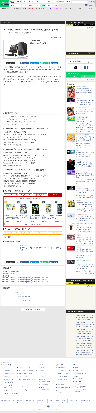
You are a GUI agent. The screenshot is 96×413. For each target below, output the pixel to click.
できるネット (6, 390)
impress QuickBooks (80, 373)
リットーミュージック (46, 367)
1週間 (84, 25)
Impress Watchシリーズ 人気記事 (81, 280)
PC (44, 8)
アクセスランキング (77, 22)
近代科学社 (42, 387)
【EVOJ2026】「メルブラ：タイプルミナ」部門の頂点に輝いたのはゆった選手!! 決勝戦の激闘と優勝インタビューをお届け (85, 347)
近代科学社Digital (45, 390)
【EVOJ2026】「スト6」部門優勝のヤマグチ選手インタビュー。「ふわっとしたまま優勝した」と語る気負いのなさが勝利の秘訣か (85, 326)
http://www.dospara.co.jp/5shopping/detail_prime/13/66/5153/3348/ (25, 277)
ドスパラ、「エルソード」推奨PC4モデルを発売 (22, 296)
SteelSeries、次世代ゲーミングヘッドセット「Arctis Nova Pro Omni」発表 (85, 191)
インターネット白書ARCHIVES (10, 393)
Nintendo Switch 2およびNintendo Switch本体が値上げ (84, 251)
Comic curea (78, 370)
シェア (25, 63)
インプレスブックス (24, 387)
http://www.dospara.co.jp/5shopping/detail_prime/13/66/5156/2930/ (25, 280)
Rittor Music (42, 365)
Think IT (4, 367)
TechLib (60, 393)
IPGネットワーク (77, 381)
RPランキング (73, 76)
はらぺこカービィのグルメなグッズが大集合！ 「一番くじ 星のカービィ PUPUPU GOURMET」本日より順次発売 (85, 141)
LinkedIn (55, 63)
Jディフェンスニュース (64, 370)
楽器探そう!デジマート (47, 370)
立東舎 (42, 376)
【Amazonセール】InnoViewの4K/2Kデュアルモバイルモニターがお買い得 (85, 112)
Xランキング (75, 74)
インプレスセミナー (24, 376)
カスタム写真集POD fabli (82, 387)
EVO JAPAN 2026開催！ (77, 311)
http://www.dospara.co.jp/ (10, 273)
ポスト (11, 63)
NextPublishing (23, 390)
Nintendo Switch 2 (11, 195)
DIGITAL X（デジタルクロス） (27, 379)
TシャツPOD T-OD (46, 373)
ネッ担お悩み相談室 (7, 382)
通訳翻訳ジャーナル (63, 373)
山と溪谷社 (42, 379)
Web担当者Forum (7, 370)
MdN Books (61, 384)
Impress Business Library (25, 373)
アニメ (55, 195)
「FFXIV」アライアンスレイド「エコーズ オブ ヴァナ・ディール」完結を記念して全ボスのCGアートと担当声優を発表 (85, 231)
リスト (17, 63)
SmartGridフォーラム (24, 367)
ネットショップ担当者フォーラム (28, 370)
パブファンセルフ (79, 378)
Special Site (75, 53)
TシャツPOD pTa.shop (81, 384)
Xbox (40, 233)
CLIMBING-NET (45, 384)
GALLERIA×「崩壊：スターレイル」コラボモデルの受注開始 (85, 175)
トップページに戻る (33, 309)
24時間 (77, 25)
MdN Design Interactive (64, 387)
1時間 (69, 25)
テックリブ (59, 390)
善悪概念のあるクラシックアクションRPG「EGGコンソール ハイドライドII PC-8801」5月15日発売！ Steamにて (85, 156)
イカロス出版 (59, 365)
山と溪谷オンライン (46, 381)
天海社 (76, 367)
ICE (74, 365)
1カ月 (91, 25)
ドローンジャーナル (7, 379)
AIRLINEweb (61, 367)
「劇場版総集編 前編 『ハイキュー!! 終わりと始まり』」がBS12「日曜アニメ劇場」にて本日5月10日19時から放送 (85, 92)
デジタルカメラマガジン (8, 387)
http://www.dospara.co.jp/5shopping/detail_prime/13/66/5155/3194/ (25, 282)
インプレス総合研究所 (8, 373)
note (45, 63)
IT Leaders (5, 376)
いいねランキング (88, 76)
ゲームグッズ (40, 195)
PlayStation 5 (25, 195)
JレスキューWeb (62, 376)
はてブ (35, 63)
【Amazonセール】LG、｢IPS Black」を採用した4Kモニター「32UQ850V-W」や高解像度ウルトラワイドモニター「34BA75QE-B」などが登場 (85, 104)
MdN (57, 382)
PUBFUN (75, 376)
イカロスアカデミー (63, 379)
